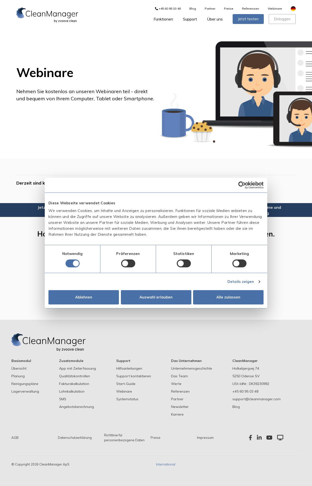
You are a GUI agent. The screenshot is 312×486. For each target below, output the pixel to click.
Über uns (215, 19)
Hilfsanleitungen (129, 368)
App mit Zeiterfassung (77, 368)
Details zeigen (240, 281)
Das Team (179, 376)
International (165, 464)
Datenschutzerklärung (75, 438)
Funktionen (163, 19)
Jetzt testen (248, 19)
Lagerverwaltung (25, 391)
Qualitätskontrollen (74, 376)
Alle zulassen (228, 297)
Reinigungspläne (24, 383)
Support (190, 19)
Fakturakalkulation (74, 383)
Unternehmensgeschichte (191, 368)
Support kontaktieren (133, 376)
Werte (176, 383)
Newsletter (180, 406)
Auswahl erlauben (156, 297)
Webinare (275, 8)
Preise (228, 8)
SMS (62, 399)
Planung (18, 376)
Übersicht (18, 368)
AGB (15, 438)
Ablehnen (83, 297)
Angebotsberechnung (76, 406)
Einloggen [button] (282, 19)
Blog (192, 8)
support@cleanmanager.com (256, 399)
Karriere (177, 414)
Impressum (205, 438)
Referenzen (250, 8)
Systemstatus (127, 399)
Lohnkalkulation (72, 391)
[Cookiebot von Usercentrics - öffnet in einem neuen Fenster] (242, 185)
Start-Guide (125, 383)
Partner (210, 8)
